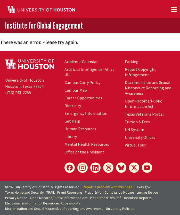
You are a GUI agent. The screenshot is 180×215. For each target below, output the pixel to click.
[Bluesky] (121, 167)
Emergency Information (85, 113)
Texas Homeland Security (24, 192)
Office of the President (84, 151)
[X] (134, 167)
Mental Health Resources (86, 144)
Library (70, 136)
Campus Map (75, 90)
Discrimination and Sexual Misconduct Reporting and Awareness (148, 88)
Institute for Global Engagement (44, 25)
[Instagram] (82, 167)
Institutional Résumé (105, 197)
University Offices (140, 137)
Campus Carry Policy (82, 82)
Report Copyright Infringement (140, 72)
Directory (72, 105)
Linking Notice (147, 192)
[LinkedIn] (95, 167)
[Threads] (108, 167)
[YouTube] (147, 167)
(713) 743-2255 (18, 92)
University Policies (120, 208)
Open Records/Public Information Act (143, 103)
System (134, 129)
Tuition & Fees (137, 121)
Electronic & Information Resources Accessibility (42, 203)
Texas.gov (143, 187)
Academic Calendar (81, 61)
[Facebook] (69, 167)
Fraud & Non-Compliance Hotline (109, 192)
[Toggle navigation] (174, 9)
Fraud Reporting (69, 192)
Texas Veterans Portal (144, 114)
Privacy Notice (16, 197)
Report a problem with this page (108, 187)
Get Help (72, 121)
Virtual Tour (135, 145)
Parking (131, 61)
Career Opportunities (83, 97)
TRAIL (50, 192)
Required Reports (138, 197)
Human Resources (80, 128)
